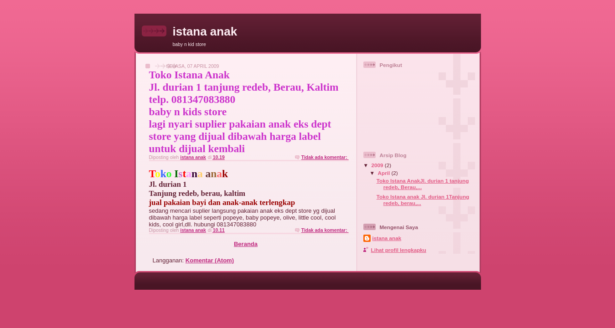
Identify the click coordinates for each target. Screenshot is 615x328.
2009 (378, 165)
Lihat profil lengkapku (398, 250)
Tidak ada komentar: (325, 157)
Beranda (246, 244)
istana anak (387, 238)
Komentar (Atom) (210, 260)
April (385, 173)
